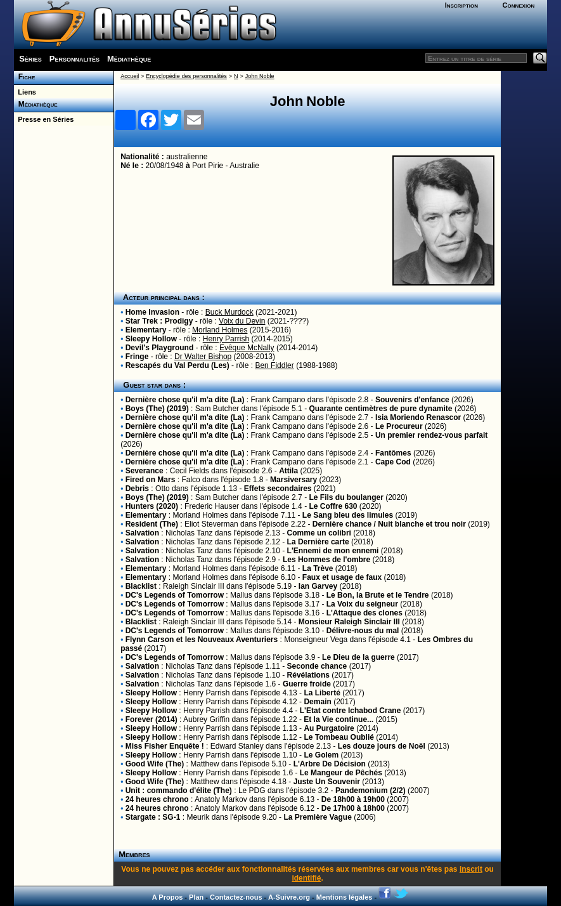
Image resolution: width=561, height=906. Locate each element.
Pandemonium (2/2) (370, 790)
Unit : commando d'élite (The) (179, 790)
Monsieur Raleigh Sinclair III (349, 621)
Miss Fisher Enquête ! (165, 746)
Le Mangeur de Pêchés (341, 772)
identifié (306, 878)
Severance (145, 470)
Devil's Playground (160, 347)
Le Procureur (399, 426)
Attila (288, 470)
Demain (317, 701)
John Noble (259, 76)
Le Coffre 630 (333, 506)
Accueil (129, 76)
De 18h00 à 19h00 (353, 799)
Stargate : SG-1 (153, 817)
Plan (196, 897)
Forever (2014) (151, 719)
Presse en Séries (44, 119)
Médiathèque (129, 58)
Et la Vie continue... (338, 719)
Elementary (146, 329)
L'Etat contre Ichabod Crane (350, 710)
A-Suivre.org (289, 897)
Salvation (142, 532)
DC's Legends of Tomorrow (175, 595)
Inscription (461, 5)
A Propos (167, 897)
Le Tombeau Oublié (338, 737)
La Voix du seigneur (362, 604)
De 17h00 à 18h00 (353, 808)
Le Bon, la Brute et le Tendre (377, 595)
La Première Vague (317, 817)
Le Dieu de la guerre (358, 657)
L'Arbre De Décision (329, 763)
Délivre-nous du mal (362, 630)
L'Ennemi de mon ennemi (333, 550)
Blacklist (141, 586)
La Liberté (322, 692)
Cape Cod (393, 461)
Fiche (24, 76)
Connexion (519, 5)
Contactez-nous (236, 897)
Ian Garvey (318, 586)
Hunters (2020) (152, 506)
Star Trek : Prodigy (159, 321)
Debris (137, 488)
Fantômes (393, 453)
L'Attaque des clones (364, 612)
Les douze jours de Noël (381, 746)
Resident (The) (152, 524)
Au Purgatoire (329, 728)
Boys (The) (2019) (157, 408)
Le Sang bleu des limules (347, 515)
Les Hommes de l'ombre (326, 559)
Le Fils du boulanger (346, 497)
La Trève (317, 568)
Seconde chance (317, 666)
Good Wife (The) (155, 763)
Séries (30, 58)
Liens (25, 92)
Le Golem (321, 755)
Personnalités (74, 58)
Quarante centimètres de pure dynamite (380, 408)
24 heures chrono (157, 799)
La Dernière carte (318, 541)
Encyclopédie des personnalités (186, 76)
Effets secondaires (278, 488)
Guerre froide (307, 684)
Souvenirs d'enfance (412, 399)
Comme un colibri (319, 532)
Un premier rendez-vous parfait (431, 435)
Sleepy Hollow (151, 338)
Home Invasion (152, 312)
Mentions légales (344, 897)
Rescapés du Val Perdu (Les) (177, 365)
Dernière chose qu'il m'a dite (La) (185, 399)
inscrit (471, 869)
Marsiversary (293, 479)
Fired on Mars (151, 479)
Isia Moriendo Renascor (418, 417)
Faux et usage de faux (342, 577)
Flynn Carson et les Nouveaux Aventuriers (202, 639)
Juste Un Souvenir (326, 781)
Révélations (308, 675)
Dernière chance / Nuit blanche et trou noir (389, 524)
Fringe (137, 356)
